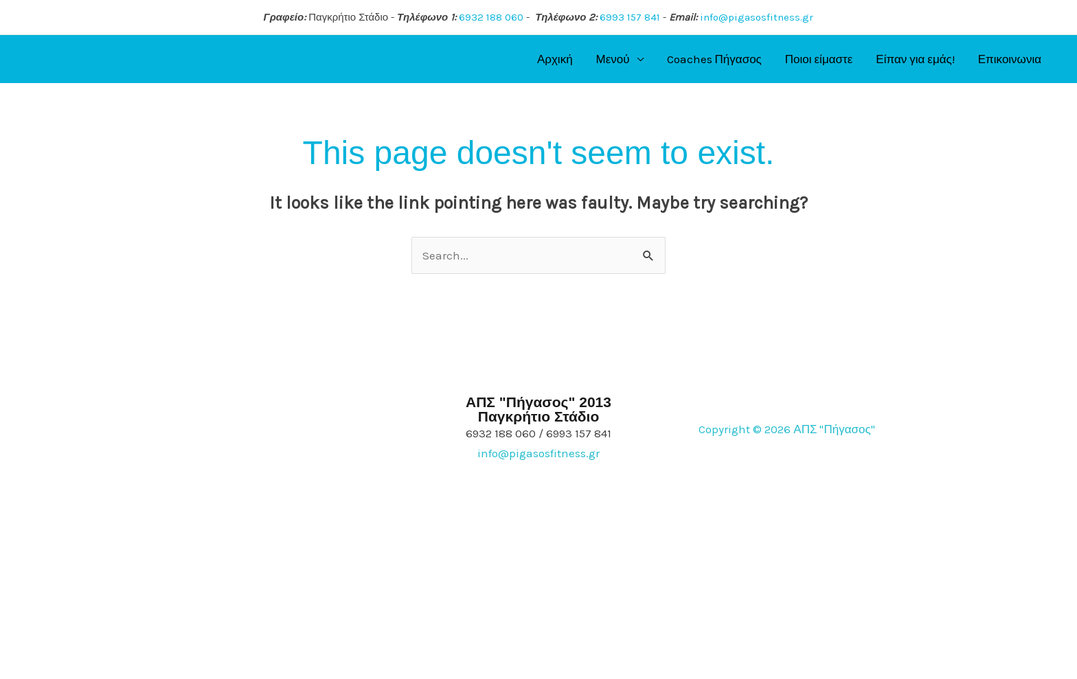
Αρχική (555, 59)
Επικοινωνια (1009, 59)
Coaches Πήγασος (714, 59)
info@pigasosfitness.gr (756, 17)
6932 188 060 (491, 17)
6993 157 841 (630, 17)
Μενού (613, 59)
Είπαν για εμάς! (915, 59)
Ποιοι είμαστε (819, 59)
